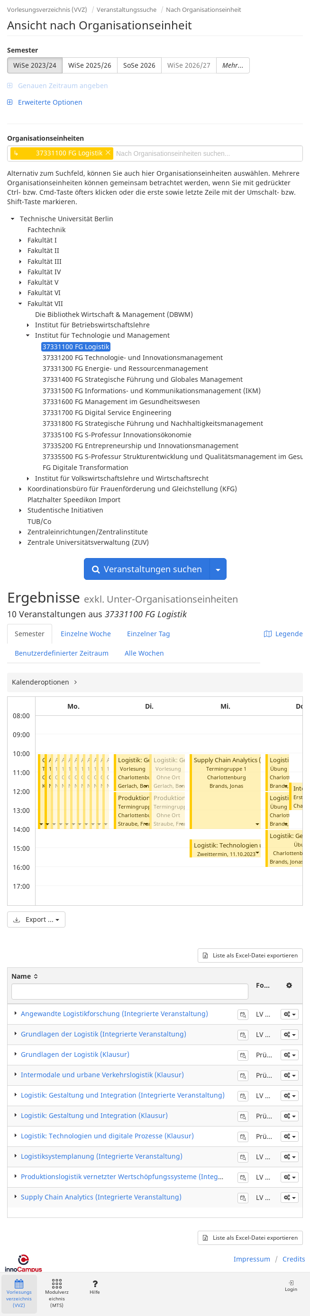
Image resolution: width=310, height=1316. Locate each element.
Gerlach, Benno (137, 785)
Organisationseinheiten (45, 138)
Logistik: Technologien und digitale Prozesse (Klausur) (107, 1135)
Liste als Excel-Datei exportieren (250, 955)
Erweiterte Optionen (44, 102)
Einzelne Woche (86, 633)
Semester (22, 49)
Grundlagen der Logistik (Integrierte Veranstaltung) (103, 1033)
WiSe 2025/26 (89, 65)
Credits (294, 1258)
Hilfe (94, 1287)
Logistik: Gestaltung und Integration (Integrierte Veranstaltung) (123, 1095)
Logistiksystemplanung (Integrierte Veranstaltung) (101, 1156)
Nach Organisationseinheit (203, 9)
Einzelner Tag (148, 633)
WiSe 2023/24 (34, 65)
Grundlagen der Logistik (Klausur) (75, 1054)
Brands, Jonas (226, 785)
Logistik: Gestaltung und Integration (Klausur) (94, 1115)
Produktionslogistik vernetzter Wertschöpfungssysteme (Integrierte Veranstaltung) (153, 1176)
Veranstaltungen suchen (147, 569)
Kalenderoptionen (41, 681)
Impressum (252, 1258)
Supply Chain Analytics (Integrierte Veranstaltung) (101, 1196)
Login (291, 1286)
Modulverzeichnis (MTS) (57, 1294)
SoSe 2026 (139, 65)
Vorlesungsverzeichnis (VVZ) (47, 9)
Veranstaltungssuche (126, 9)
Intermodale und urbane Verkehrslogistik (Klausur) (102, 1074)
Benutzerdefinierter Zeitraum (62, 653)
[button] (40, 824)
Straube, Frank (136, 823)
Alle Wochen (144, 653)
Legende (283, 633)
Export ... (36, 919)
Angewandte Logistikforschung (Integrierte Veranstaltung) (114, 1013)
